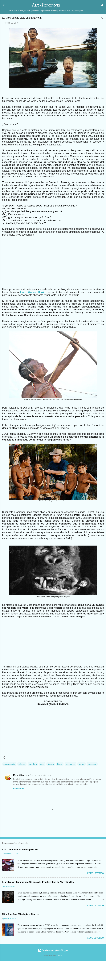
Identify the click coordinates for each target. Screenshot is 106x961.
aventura (33, 764)
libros (59, 764)
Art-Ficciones (46, 5)
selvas (81, 764)
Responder (18, 788)
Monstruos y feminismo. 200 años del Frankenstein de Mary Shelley (38, 882)
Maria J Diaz (18, 775)
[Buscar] (102, 5)
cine (42, 764)
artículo (21, 764)
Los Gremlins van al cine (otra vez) (20, 849)
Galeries (59, 956)
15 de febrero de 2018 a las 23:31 (38, 775)
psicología (70, 764)
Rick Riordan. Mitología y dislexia (20, 914)
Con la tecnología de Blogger (53, 950)
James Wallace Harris (32, 292)
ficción (51, 764)
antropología (9, 764)
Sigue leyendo (95, 873)
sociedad (92, 764)
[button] (102, 18)
